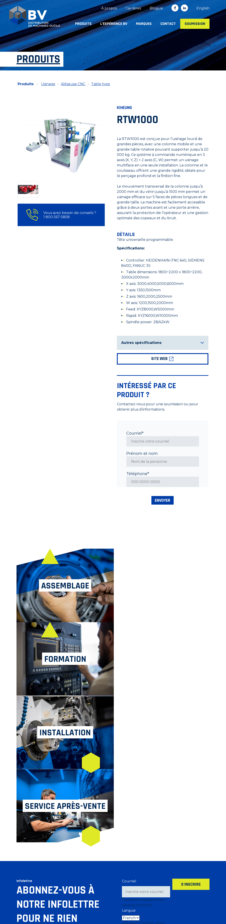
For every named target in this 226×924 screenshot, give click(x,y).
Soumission (195, 23)
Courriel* (134, 433)
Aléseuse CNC (73, 84)
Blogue (156, 8)
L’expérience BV (113, 23)
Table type (100, 84)
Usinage (48, 84)
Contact (168, 23)
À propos (109, 8)
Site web (162, 359)
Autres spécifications (162, 343)
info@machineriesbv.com (39, 896)
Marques (144, 23)
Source (128, 788)
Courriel (129, 735)
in (184, 7)
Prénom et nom (142, 453)
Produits (83, 23)
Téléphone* (137, 473)
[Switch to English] (203, 8)
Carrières (133, 8)
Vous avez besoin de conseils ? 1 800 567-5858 (61, 215)
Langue (129, 764)
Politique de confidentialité (91, 905)
